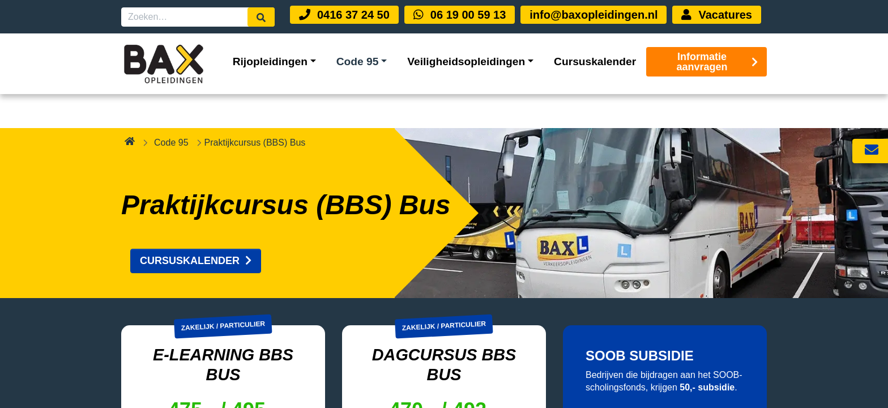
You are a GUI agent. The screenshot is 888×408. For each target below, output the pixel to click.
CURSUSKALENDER (195, 226)
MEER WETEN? (638, 395)
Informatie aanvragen (717, 62)
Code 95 (171, 108)
